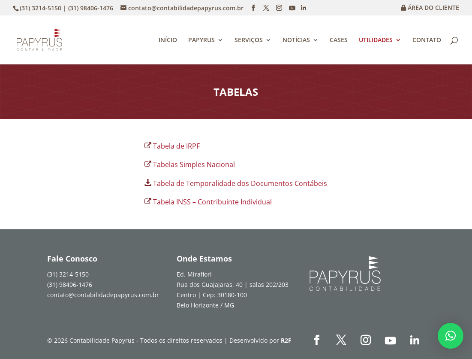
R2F (286, 340)
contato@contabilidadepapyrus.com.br (103, 295)
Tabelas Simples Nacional (194, 164)
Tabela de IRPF (176, 146)
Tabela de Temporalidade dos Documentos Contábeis (240, 183)
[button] (450, 336)
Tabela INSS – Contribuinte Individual (212, 202)
